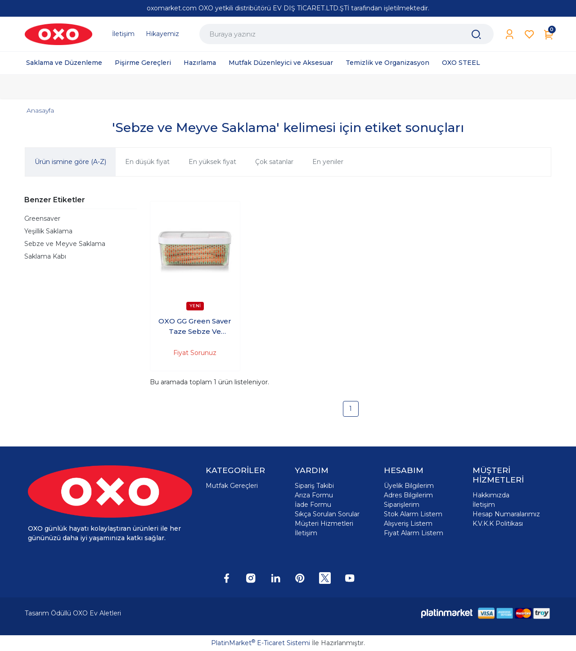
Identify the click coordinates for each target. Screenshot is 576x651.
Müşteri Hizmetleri (324, 523)
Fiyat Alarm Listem (413, 533)
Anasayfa (40, 110)
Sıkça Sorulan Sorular (327, 514)
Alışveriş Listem (408, 523)
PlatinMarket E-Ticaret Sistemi (260, 643)
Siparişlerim (401, 505)
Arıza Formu (314, 495)
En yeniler (327, 162)
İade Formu (313, 505)
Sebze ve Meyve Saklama (64, 244)
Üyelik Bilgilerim (409, 486)
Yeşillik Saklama (48, 231)
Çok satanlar (274, 162)
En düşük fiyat (147, 162)
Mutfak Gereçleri (232, 486)
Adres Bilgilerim (408, 495)
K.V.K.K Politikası (497, 523)
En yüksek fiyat (212, 162)
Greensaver (42, 218)
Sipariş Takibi (314, 486)
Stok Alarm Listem (413, 514)
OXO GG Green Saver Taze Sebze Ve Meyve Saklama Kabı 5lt (194, 327)
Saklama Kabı (45, 256)
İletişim (306, 533)
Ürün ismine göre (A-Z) (70, 162)
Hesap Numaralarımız (506, 514)
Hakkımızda (490, 495)
